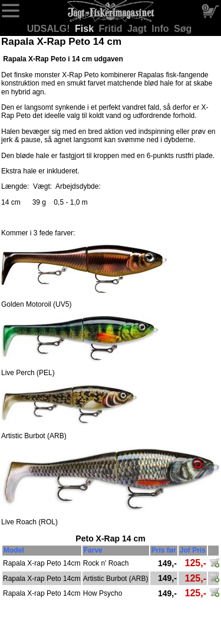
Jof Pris (193, 550)
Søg (183, 29)
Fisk (85, 29)
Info (161, 29)
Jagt (138, 29)
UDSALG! (49, 29)
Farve (93, 550)
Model (14, 550)
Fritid (112, 29)
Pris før (163, 550)
